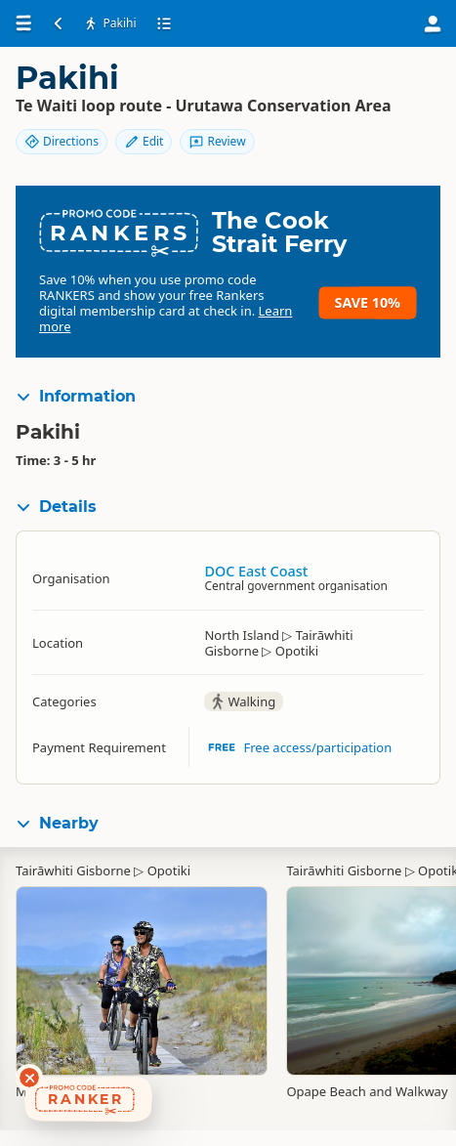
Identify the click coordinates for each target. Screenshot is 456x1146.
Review (216, 141)
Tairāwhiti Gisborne (73, 870)
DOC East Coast (256, 571)
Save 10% (367, 302)
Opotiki (168, 870)
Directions (61, 141)
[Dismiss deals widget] (29, 1077)
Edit (143, 141)
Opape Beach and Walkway (366, 1091)
